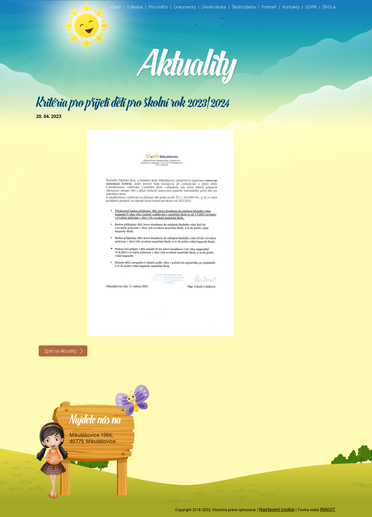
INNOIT (327, 509)
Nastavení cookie (276, 509)
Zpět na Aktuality (60, 351)
